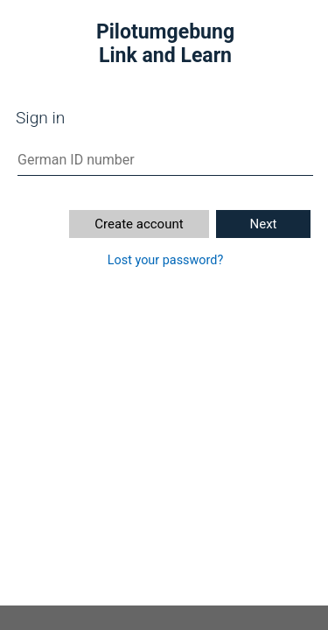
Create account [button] (138, 224)
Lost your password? (165, 260)
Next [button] (262, 224)
